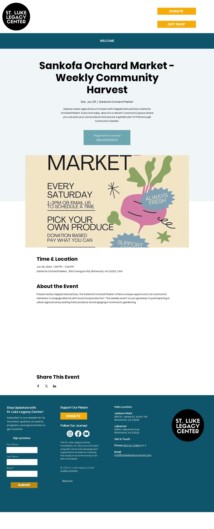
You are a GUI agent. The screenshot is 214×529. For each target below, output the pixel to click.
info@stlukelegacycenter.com (132, 455)
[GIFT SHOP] (176, 24)
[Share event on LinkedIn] (54, 386)
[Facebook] (78, 433)
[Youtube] (86, 433)
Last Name (12, 456)
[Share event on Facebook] (38, 386)
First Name (12, 444)
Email (9, 468)
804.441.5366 (131, 445)
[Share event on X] (46, 386)
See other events (107, 139)
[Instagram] (70, 433)
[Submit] (24, 485)
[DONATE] (176, 11)
